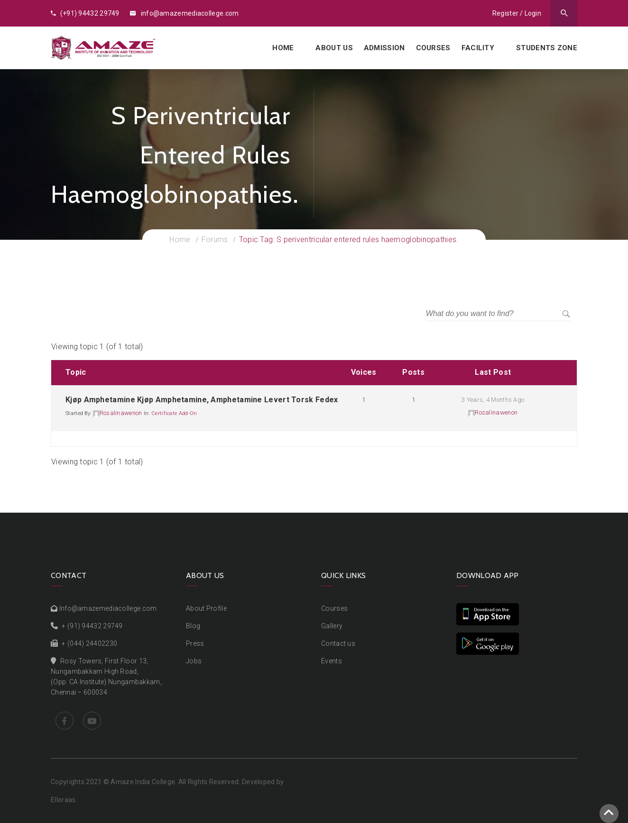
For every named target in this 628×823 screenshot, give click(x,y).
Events (331, 661)
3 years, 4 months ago (493, 399)
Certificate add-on (174, 413)
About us (333, 48)
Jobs (194, 661)
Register (505, 13)
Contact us (338, 643)
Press (195, 643)
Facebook (64, 721)
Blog (193, 626)
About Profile (206, 608)
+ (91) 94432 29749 (92, 626)
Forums (215, 239)
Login (533, 13)
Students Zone (546, 48)
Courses (433, 48)
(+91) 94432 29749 (85, 13)
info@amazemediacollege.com (184, 13)
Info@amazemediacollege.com (108, 608)
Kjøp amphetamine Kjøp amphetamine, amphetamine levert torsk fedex (201, 399)
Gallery (331, 626)
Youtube (92, 721)
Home (283, 48)
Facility (478, 48)
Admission (384, 48)
